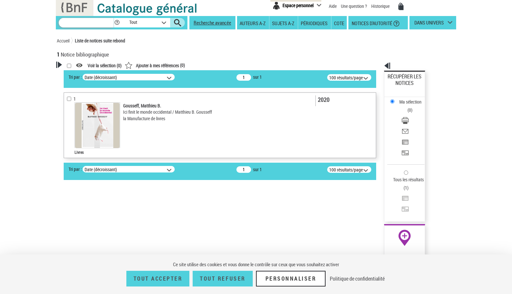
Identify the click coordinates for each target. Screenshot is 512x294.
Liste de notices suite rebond (100, 41)
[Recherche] (86, 22)
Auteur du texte (79, 161)
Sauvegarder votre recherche (97, 120)
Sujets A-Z (283, 23)
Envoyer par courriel (406, 106)
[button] (117, 22)
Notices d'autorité (371, 23)
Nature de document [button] (83, 170)
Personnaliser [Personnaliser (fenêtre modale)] (290, 278)
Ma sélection (400, 87)
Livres (71, 207)
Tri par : (159, 77)
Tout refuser (222, 278)
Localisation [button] (75, 217)
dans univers (429, 24)
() (239, 65)
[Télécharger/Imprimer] (413, 98)
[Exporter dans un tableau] (413, 114)
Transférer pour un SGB (409, 122)
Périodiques (314, 23)
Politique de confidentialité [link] (357, 278)
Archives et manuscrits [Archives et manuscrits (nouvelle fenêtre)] (399, 200)
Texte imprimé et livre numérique (94, 181)
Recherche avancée (212, 22)
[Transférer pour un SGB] (413, 122)
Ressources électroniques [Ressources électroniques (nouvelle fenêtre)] (401, 207)
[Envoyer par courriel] (413, 106)
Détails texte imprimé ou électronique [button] (88, 194)
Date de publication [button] (83, 249)
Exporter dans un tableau (411, 114)
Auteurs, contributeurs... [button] (88, 228)
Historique (381, 6)
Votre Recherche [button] (83, 75)
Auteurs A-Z (252, 23)
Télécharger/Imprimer (408, 98)
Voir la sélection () (188, 65)
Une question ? (354, 6)
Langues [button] (71, 238)
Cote (339, 23)
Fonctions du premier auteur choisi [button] (92, 147)
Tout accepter (158, 278)
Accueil (63, 41)
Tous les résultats (404, 140)
